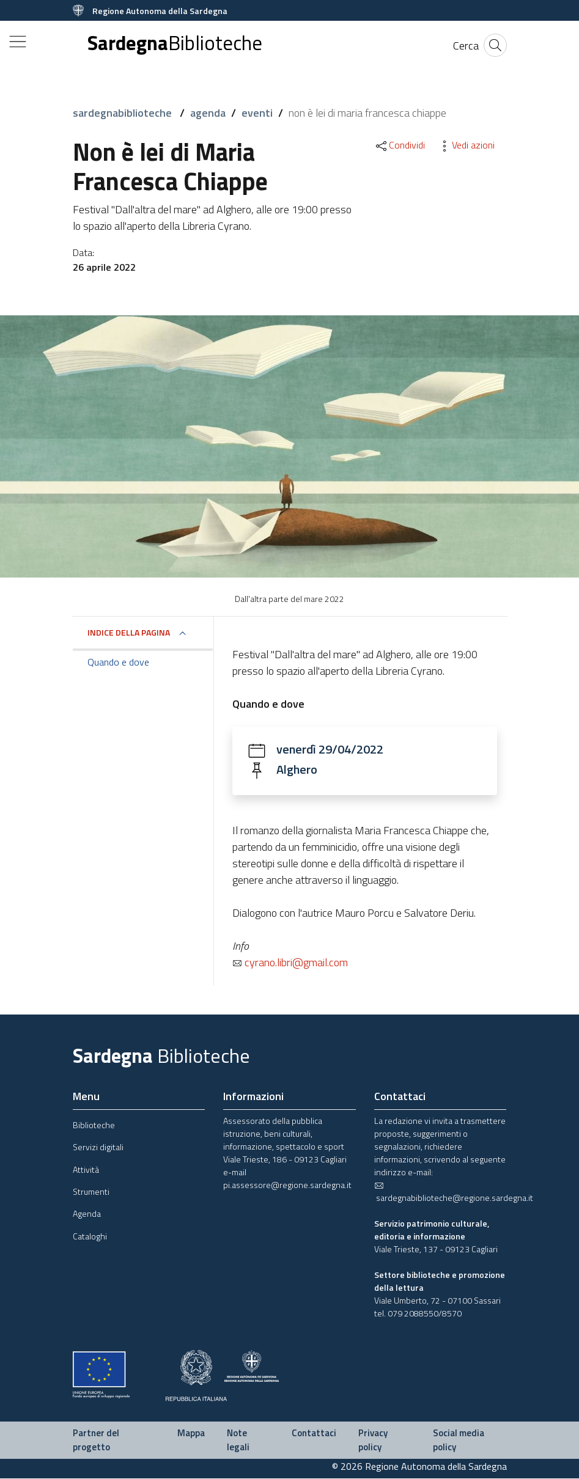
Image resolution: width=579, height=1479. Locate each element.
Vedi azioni (466, 145)
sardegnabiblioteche (123, 113)
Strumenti (91, 1192)
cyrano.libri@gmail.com (290, 963)
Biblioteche (94, 1125)
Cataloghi (90, 1236)
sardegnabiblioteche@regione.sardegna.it (453, 1193)
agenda (208, 113)
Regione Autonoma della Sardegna (159, 10)
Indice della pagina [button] (128, 632)
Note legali (238, 1440)
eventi (257, 113)
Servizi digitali (98, 1147)
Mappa (191, 1433)
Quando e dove (118, 662)
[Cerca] (466, 45)
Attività (86, 1170)
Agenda (87, 1214)
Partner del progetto (96, 1440)
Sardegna (174, 43)
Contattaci (314, 1433)
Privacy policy (373, 1440)
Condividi (399, 145)
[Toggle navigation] (18, 41)
